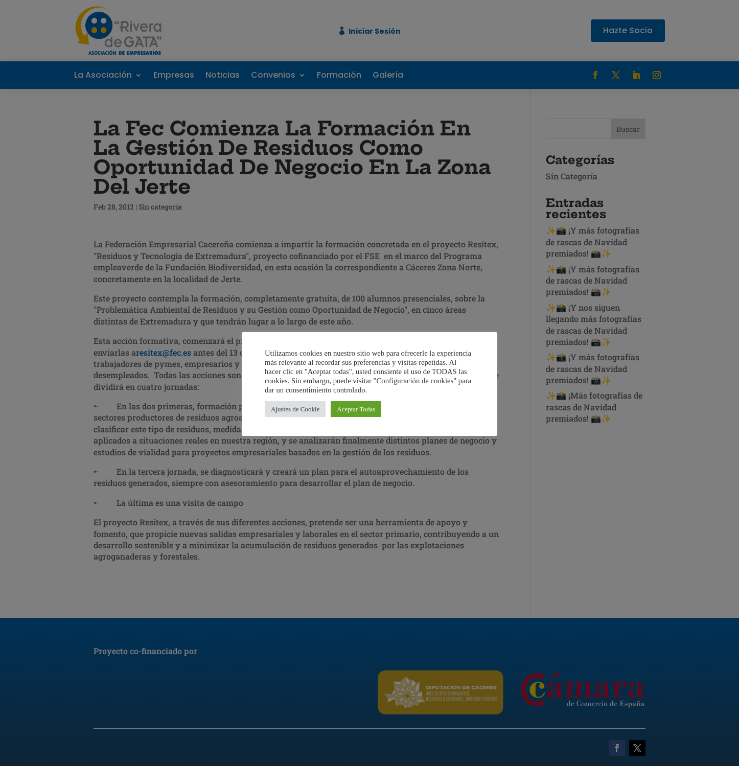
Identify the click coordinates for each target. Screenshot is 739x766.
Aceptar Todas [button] (356, 409)
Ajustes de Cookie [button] (295, 409)
